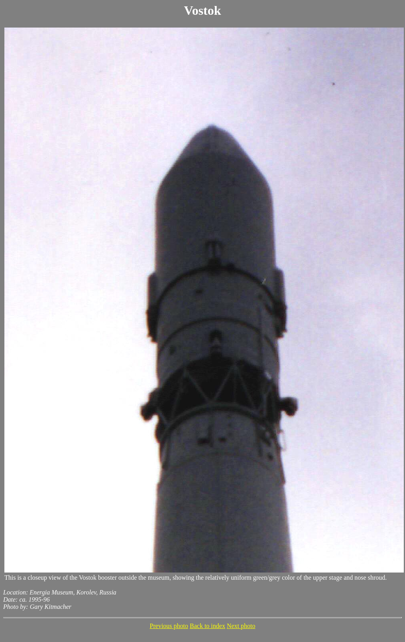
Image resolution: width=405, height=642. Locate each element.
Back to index (207, 625)
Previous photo (169, 625)
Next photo (241, 625)
